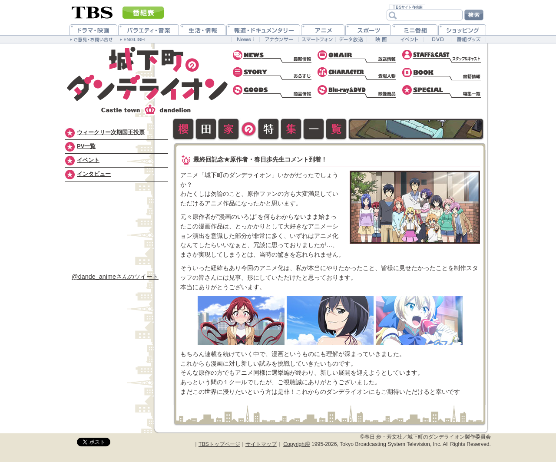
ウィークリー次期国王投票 (111, 132)
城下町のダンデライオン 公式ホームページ (147, 80)
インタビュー (94, 174)
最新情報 (272, 56)
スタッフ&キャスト (442, 56)
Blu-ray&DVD (357, 91)
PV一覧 (86, 146)
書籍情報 (442, 73)
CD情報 (272, 91)
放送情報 (357, 56)
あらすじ (272, 73)
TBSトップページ (219, 444)
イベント (88, 160)
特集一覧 (442, 91)
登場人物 (357, 73)
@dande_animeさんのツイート (115, 276)
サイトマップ (261, 444)
